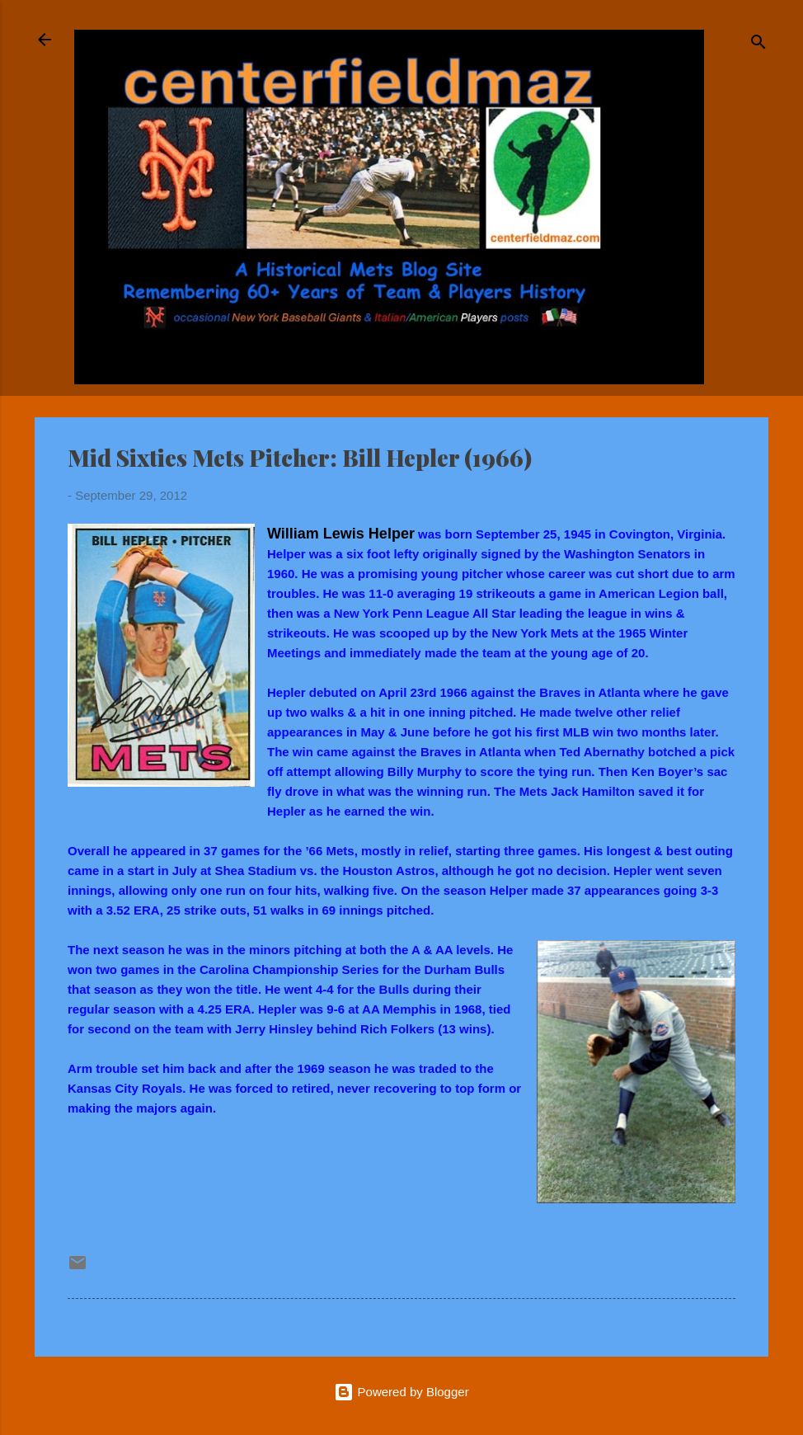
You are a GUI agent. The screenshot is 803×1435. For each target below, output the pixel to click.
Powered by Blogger (401, 1392)
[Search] (758, 45)
